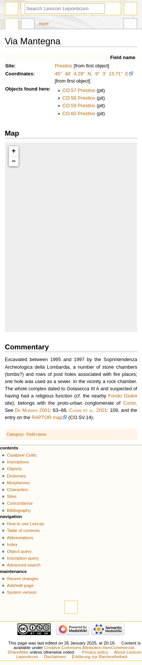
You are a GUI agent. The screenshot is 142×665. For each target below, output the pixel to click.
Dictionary (16, 476)
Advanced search (24, 565)
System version (21, 592)
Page (11, 25)
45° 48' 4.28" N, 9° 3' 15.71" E (92, 74)
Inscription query (23, 558)
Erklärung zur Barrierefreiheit (99, 656)
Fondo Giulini (122, 396)
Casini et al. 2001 (88, 410)
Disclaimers (55, 656)
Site (9, 66)
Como (129, 403)
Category (15, 434)
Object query (19, 551)
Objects (14, 89)
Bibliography (19, 510)
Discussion (27, 25)
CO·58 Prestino (78, 98)
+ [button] (14, 151)
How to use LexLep (25, 523)
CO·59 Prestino (78, 105)
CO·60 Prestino (78, 113)
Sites (11, 496)
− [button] (14, 161)
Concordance (20, 503)
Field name (122, 57)
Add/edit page (20, 585)
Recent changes (22, 578)
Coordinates (19, 74)
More (44, 23)
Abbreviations (20, 537)
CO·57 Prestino (78, 90)
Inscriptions (18, 462)
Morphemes (18, 482)
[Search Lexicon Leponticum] (65, 8)
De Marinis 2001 (32, 410)
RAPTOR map (46, 417)
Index (12, 544)
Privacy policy (95, 652)
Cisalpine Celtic (22, 455)
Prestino (64, 66)
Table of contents (23, 530)
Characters (17, 489)
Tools (130, 25)
